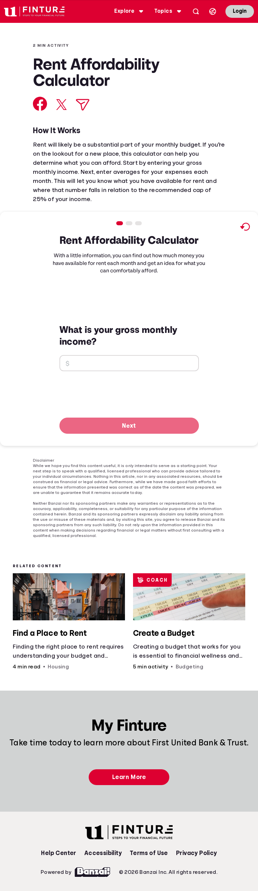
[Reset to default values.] (245, 228)
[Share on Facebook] (40, 103)
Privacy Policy (196, 853)
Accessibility (103, 853)
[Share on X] (61, 104)
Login (240, 11)
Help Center (58, 853)
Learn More (129, 777)
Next (129, 425)
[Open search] (196, 11)
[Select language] (213, 11)
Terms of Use (149, 853)
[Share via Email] (83, 105)
